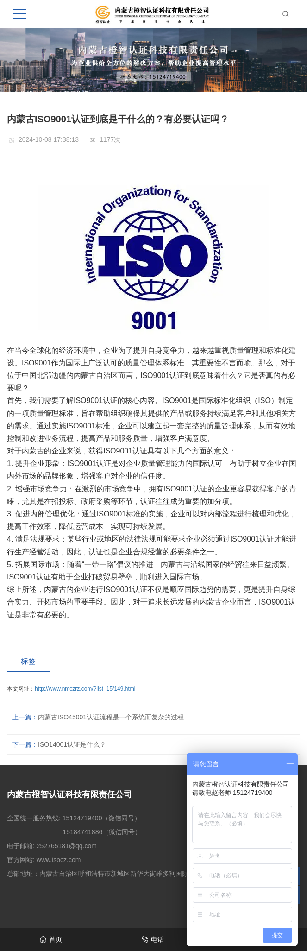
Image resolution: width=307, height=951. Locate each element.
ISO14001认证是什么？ (72, 744)
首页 (45, 94)
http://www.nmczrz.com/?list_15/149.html (85, 689)
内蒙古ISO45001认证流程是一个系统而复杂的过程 (111, 717)
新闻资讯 (76, 94)
